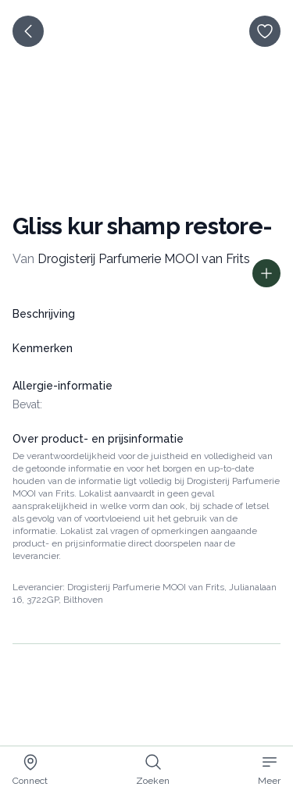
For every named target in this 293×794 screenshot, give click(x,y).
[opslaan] (264, 31)
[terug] (28, 31)
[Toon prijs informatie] (266, 273)
